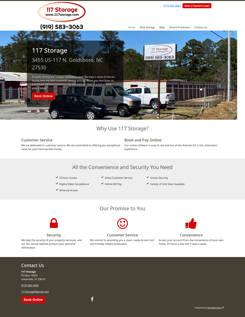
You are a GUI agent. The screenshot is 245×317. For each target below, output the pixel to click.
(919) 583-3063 (172, 5)
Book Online (33, 299)
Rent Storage (147, 27)
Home (131, 27)
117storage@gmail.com (35, 291)
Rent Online (43, 96)
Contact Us (200, 27)
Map (162, 27)
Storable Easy (215, 307)
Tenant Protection (179, 27)
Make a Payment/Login (197, 5)
